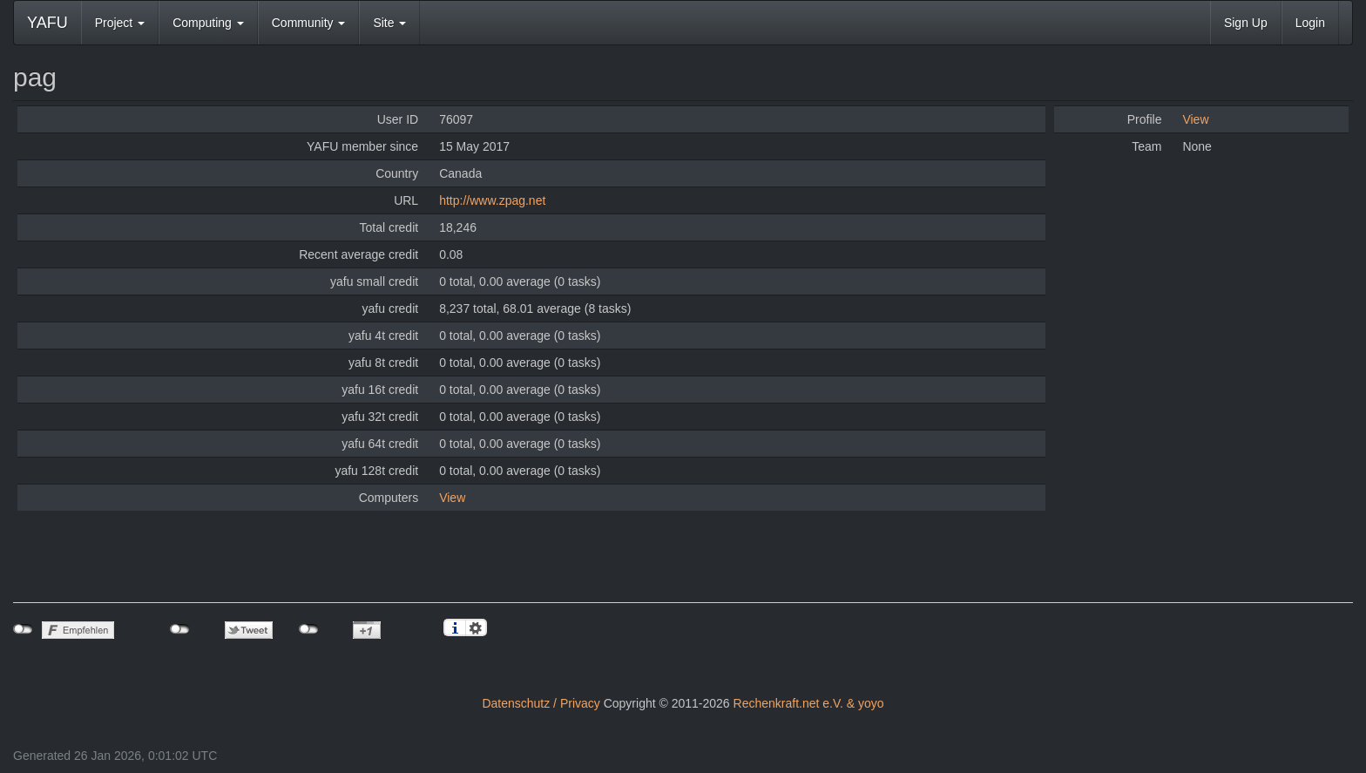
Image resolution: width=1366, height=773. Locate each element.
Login (1310, 23)
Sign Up (1246, 23)
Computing (208, 23)
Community (309, 23)
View (452, 498)
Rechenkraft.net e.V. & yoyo (809, 703)
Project (120, 23)
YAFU (47, 22)
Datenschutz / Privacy (540, 703)
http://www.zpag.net (492, 200)
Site (389, 23)
